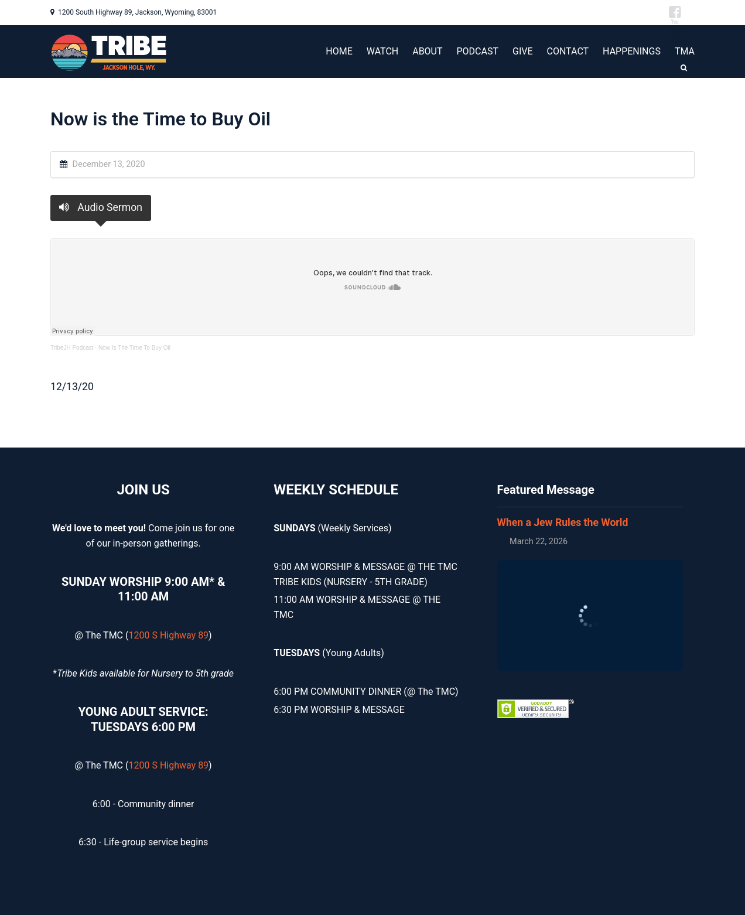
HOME (339, 51)
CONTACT (567, 51)
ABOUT (427, 51)
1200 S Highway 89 (168, 635)
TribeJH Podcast (72, 347)
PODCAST (478, 51)
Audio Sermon (100, 207)
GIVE (522, 51)
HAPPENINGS (632, 51)
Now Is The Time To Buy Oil (134, 347)
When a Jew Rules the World (562, 522)
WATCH (382, 51)
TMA (685, 51)
